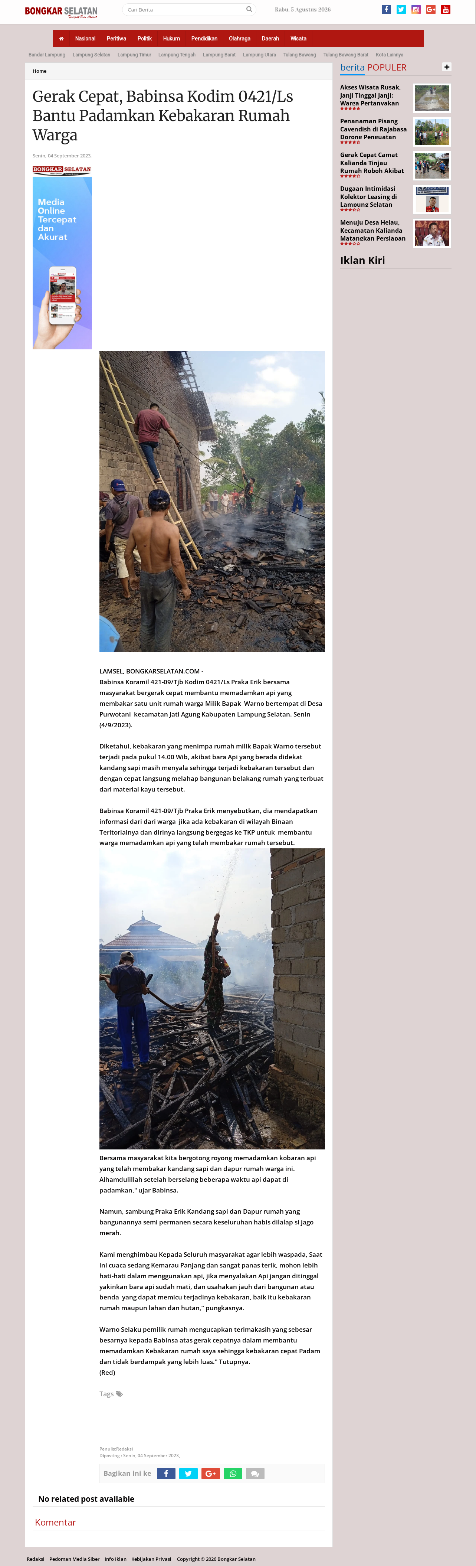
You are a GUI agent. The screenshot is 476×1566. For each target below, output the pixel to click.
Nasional (85, 39)
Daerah (270, 39)
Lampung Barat (219, 55)
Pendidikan (204, 39)
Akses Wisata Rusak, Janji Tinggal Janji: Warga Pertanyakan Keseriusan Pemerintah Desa (370, 103)
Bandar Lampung (47, 55)
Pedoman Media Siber (74, 1559)
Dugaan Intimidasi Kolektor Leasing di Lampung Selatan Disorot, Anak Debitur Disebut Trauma (372, 205)
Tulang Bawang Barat (346, 55)
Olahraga (239, 39)
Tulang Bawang (299, 55)
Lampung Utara (259, 55)
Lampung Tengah (177, 55)
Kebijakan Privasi (151, 1559)
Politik (145, 39)
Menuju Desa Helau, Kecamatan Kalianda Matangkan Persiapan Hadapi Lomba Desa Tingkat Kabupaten (373, 238)
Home (39, 71)
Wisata (298, 39)
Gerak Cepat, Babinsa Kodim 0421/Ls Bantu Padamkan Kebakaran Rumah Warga (163, 115)
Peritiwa (116, 39)
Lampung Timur (134, 55)
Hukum (171, 39)
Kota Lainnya (389, 55)
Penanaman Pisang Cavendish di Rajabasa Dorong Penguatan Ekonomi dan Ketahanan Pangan (373, 137)
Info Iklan (116, 1559)
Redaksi (36, 1559)
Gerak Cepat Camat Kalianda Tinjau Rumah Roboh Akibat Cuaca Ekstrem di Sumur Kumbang (372, 171)
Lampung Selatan (91, 55)
